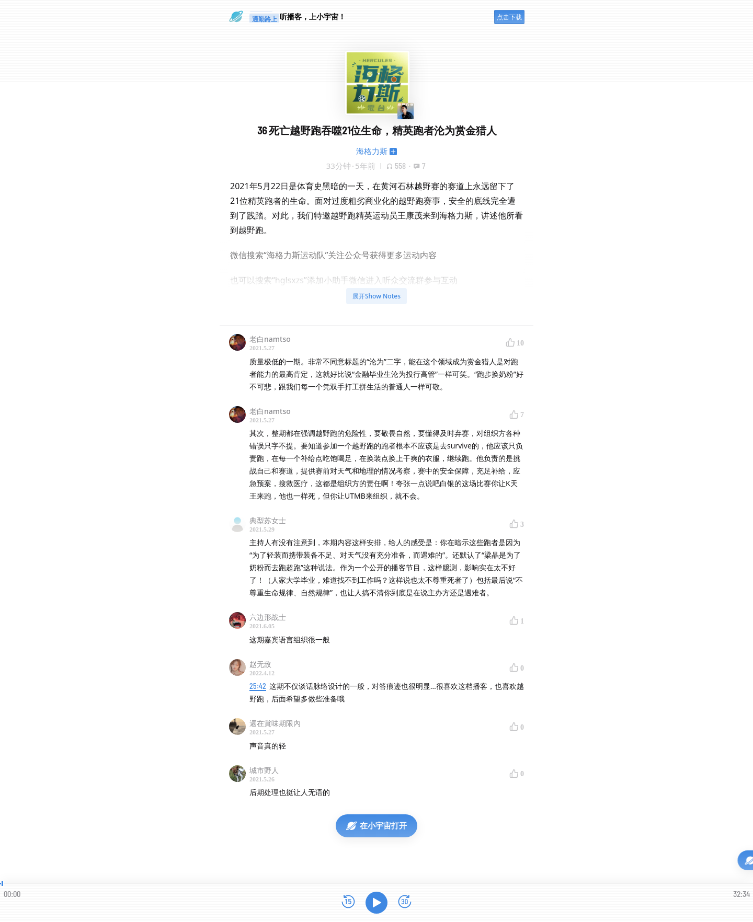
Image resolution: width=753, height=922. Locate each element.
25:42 (257, 686)
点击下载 (509, 17)
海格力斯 (371, 151)
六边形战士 (267, 617)
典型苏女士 (267, 520)
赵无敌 (260, 664)
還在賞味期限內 (275, 723)
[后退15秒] (348, 902)
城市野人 (264, 770)
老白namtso (270, 339)
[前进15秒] (405, 902)
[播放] (376, 903)
